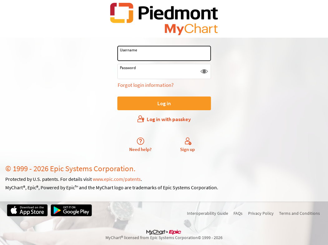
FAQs (237, 213)
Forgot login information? (146, 85)
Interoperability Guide (207, 213)
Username (128, 50)
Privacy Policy (261, 213)
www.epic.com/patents (117, 179)
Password (128, 67)
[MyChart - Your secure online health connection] (164, 19)
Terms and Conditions (299, 213)
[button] (204, 71)
